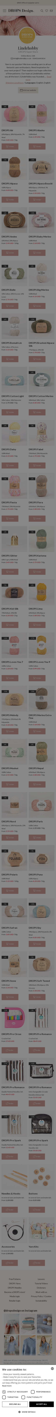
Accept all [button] (41, 1404)
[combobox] (52, 1368)
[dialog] (28, 1391)
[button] (28, 1412)
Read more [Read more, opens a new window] (7, 1386)
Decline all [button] (15, 1404)
